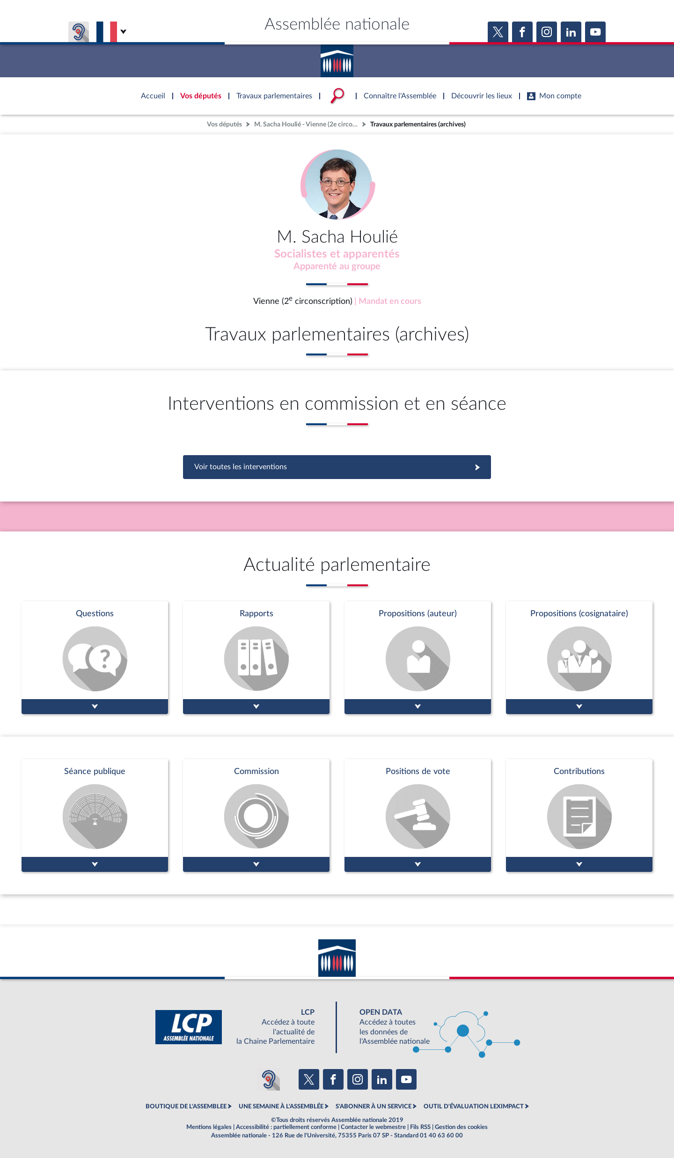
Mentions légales (209, 1127)
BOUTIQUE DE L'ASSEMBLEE (186, 1106)
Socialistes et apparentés (337, 254)
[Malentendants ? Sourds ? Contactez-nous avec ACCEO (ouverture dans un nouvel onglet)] (268, 1079)
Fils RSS (420, 1127)
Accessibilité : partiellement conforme (286, 1127)
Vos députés (224, 124)
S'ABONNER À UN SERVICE (373, 1106)
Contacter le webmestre (373, 1127)
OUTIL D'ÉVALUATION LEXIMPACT (474, 1106)
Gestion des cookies (461, 1127)
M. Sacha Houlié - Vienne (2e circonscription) (307, 124)
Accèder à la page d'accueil (337, 57)
